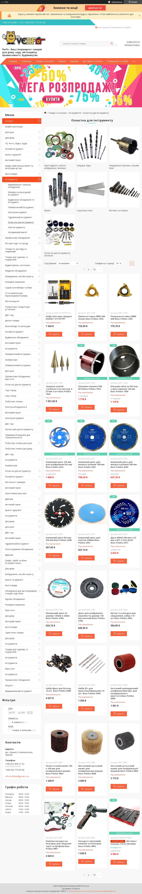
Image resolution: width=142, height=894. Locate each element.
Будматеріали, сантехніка (17, 265)
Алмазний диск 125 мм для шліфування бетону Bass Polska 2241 (59, 464)
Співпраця (26, 61)
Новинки (74, 61)
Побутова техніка (14, 401)
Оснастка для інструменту (21, 222)
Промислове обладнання (17, 237)
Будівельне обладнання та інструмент (21, 201)
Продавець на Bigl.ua (71, 888)
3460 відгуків (117, 2)
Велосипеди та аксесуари (17, 326)
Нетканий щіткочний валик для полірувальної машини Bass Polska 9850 (124, 768)
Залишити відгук (132, 45)
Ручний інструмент (14, 149)
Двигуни (9, 499)
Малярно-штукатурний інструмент (19, 193)
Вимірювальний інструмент (18, 691)
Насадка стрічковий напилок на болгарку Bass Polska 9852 (89, 844)
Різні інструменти (16, 227)
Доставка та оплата (93, 61)
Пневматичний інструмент (21, 207)
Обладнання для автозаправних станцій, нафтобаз (21, 592)
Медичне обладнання (15, 270)
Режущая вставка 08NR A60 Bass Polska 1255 (123, 317)
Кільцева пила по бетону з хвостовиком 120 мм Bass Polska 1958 (124, 389)
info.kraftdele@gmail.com (17, 776)
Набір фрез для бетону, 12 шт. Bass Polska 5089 (58, 689)
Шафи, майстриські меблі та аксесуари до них (19, 167)
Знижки (62, 61)
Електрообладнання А (16, 407)
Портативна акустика (15, 493)
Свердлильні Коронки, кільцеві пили (124, 166)
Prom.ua (85, 886)
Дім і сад (9, 315)
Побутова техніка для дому (18, 448)
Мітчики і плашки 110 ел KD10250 (124, 842)
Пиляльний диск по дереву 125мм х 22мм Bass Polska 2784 (57, 616)
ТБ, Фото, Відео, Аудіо (16, 143)
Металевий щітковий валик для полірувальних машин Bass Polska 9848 (90, 769)
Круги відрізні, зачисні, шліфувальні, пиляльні (55, 166)
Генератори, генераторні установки (17, 308)
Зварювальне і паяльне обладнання (19, 186)
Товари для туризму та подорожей (16, 258)
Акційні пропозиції (14, 126)
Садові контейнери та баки (18, 287)
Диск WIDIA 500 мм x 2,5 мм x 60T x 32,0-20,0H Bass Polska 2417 (123, 540)
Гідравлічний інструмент (20, 217)
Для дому (9, 137)
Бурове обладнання (15, 599)
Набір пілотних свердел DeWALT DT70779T (59, 317)
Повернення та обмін (117, 61)
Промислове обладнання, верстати (17, 377)
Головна (13, 61)
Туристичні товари (14, 632)
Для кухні (9, 132)
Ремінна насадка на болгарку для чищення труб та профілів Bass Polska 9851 (58, 845)
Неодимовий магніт (17, 232)
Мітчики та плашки (118, 210)
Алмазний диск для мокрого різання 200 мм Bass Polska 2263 (124, 464)
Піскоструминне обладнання (19, 549)
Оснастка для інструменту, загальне (57, 254)
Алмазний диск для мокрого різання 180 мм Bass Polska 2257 (91, 464)
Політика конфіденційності (104, 891)
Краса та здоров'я (14, 579)
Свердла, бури (84, 165)
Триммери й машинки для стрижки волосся (17, 436)
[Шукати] (111, 43)
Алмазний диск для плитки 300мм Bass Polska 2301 (89, 540)
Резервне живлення (15, 282)
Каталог (9, 121)
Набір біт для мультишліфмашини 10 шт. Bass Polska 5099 (91, 691)
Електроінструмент (17, 212)
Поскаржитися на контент (80, 891)
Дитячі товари (12, 320)
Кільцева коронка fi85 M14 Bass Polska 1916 (90, 387)
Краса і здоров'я (13, 154)
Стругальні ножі (84, 210)
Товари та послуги (45, 61)
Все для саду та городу (16, 243)
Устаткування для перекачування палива (16, 294)
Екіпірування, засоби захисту (19, 276)
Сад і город (10, 390)
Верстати (9, 610)
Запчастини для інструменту (19, 429)
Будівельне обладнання (16, 337)
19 (94, 269)
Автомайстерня (13, 160)
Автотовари (11, 173)
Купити (55, 334)
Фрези (47, 210)
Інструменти (11, 179)
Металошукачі (12, 301)
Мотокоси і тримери (15, 482)
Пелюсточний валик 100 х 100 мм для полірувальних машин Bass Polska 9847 (59, 769)
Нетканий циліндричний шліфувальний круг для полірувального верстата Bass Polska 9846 (124, 693)
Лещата (9, 685)
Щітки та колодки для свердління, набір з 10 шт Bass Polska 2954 (123, 616)
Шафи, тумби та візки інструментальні (16, 561)
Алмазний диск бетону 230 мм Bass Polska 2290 (59, 539)
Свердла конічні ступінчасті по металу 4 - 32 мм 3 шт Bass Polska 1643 (59, 390)
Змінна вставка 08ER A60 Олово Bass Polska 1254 (91, 317)
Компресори (11, 359)
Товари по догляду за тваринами (16, 250)
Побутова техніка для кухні (18, 443)
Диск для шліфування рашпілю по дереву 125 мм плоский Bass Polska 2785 (91, 617)
